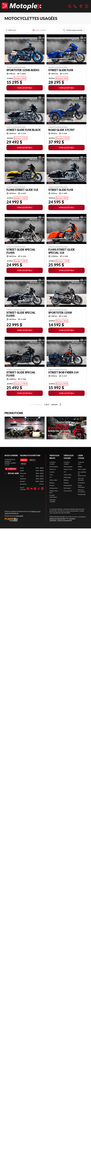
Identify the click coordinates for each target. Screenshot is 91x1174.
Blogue (80, 466)
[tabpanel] (32, 476)
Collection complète (52, 500)
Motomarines (53, 488)
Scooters (52, 472)
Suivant (56, 404)
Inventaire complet (52, 463)
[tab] (24, 460)
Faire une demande (81, 479)
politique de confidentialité (57, 518)
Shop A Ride (19, 516)
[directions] (81, 6)
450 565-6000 (12, 473)
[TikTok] (38, 488)
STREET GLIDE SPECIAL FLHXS (20, 251)
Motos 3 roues (68, 469)
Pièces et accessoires (81, 491)
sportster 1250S (60, 312)
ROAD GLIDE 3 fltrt (61, 129)
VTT (50, 477)
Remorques (67, 488)
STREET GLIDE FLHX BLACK (23, 129)
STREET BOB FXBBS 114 (63, 372)
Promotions (81, 483)
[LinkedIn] (42, 488)
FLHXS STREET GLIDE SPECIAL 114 (61, 251)
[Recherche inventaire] (70, 6)
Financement (68, 491)
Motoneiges (67, 477)
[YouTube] (31, 488)
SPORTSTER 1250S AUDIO (22, 70)
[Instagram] (35, 488)
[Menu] (86, 6)
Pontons (51, 485)
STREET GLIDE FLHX (60, 70)
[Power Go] (25, 519)
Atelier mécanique (81, 486)
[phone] (75, 6)
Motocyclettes (53, 466)
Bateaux (51, 483)
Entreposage (82, 494)
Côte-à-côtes (53, 480)
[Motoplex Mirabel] (22, 6)
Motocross (52, 469)
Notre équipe (82, 469)
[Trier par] (74, 30)
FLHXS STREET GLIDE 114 (22, 189)
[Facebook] (28, 488)
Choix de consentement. (64, 520)
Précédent (35, 404)
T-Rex (51, 474)
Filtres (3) (11, 30)
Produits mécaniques (53, 496)
